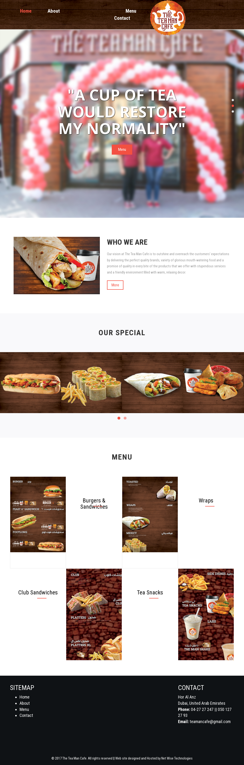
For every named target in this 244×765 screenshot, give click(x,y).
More (115, 285)
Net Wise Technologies (177, 758)
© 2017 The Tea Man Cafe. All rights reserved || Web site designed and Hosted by (106, 758)
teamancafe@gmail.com (210, 721)
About (54, 11)
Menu (131, 11)
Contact (122, 18)
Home (25, 11)
